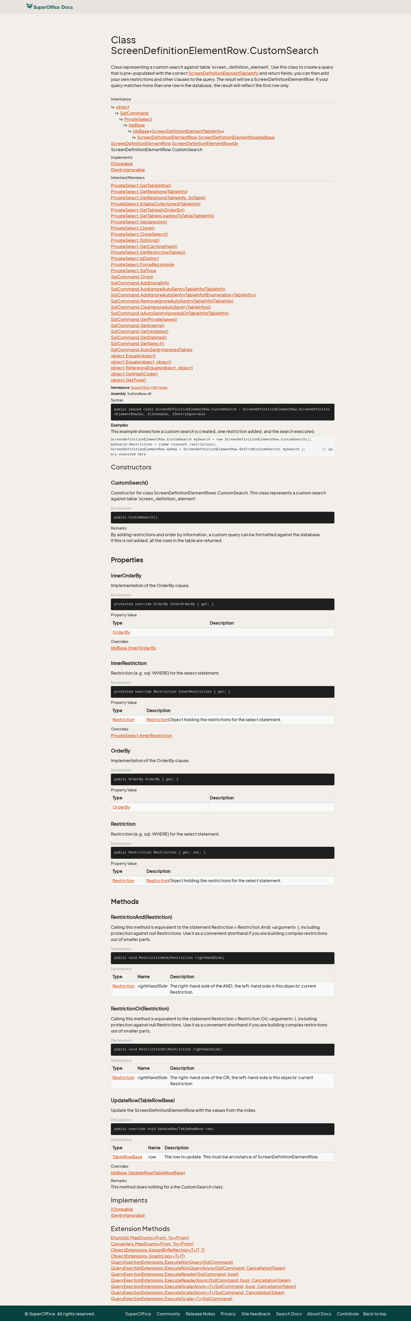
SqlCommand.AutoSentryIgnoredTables (151, 349)
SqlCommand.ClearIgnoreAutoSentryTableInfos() (161, 307)
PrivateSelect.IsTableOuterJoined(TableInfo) (155, 204)
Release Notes (200, 1313)
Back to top (375, 1313)
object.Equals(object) (133, 355)
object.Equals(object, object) (141, 362)
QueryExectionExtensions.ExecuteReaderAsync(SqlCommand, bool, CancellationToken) (201, 1280)
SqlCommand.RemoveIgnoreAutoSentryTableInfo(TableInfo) (172, 301)
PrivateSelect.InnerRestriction (141, 735)
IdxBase (137, 125)
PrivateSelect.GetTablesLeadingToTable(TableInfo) (162, 215)
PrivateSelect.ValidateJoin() (139, 222)
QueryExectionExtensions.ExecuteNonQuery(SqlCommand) (172, 1262)
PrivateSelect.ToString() (135, 240)
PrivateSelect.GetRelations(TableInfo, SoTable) (158, 197)
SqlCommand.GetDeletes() (139, 337)
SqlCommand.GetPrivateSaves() (144, 319)
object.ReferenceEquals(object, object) (152, 367)
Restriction (123, 719)
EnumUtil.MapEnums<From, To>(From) (150, 1237)
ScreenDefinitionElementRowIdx (205, 143)
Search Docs (289, 1313)
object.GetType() (128, 380)
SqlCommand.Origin (132, 276)
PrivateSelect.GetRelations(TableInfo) (149, 191)
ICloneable (122, 163)
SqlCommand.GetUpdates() (139, 331)
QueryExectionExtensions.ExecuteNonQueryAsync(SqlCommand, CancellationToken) (198, 1268)
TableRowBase (127, 1156)
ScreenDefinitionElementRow (167, 137)
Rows (163, 388)
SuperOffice (140, 388)
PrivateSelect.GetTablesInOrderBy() (147, 210)
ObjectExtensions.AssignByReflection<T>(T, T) (158, 1250)
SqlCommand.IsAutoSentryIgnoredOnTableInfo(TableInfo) (170, 313)
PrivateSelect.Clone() (132, 228)
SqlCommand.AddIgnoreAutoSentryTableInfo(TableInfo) (168, 289)
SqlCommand (134, 113)
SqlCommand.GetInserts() (137, 325)
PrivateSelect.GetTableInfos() (141, 185)
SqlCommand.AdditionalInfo (140, 283)
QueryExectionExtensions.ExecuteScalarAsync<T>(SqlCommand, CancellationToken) (197, 1292)
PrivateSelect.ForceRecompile (142, 264)
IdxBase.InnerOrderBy (133, 648)
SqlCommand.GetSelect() (137, 343)
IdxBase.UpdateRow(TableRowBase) (148, 1172)
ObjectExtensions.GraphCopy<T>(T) (148, 1256)
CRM (154, 388)
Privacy (228, 1313)
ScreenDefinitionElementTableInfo (223, 73)
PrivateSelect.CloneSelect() (139, 234)
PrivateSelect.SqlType (133, 270)
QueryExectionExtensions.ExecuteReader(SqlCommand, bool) (174, 1274)
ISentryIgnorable (128, 169)
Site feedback (255, 1313)
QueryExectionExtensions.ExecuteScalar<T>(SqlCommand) (171, 1298)
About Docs (319, 1313)
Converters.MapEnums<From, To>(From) (152, 1243)
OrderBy (121, 632)
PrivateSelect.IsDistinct (135, 258)
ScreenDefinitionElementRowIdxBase (236, 137)
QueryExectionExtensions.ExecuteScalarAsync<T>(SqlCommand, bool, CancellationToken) (203, 1286)
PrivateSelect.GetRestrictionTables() (148, 252)
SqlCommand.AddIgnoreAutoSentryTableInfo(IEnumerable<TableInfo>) (183, 295)
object (122, 107)
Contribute (348, 1313)
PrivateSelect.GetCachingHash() (144, 246)
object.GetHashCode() (134, 374)
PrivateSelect (138, 119)
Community (168, 1313)
